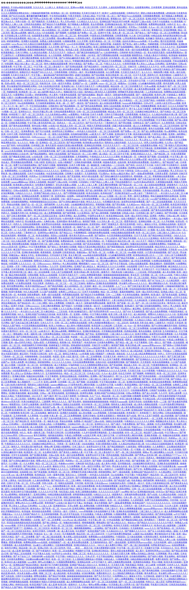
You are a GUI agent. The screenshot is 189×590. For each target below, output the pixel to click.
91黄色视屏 (68, 218)
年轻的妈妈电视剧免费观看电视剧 (145, 289)
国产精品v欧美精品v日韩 (109, 207)
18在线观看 (131, 266)
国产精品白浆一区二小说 (131, 185)
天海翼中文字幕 (152, 548)
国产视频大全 (140, 137)
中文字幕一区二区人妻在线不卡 (49, 66)
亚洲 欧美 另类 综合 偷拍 (142, 323)
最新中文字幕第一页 (123, 449)
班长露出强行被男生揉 (32, 446)
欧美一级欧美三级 (33, 334)
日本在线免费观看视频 (84, 362)
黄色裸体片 (25, 390)
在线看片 (78, 173)
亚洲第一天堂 (13, 266)
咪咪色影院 (161, 480)
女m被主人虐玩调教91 (43, 545)
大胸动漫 (142, 157)
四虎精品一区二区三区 (56, 283)
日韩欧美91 (53, 106)
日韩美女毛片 (133, 13)
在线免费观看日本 (61, 486)
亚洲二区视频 (95, 399)
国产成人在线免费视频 (157, 311)
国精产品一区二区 (86, 227)
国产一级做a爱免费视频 (142, 173)
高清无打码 (150, 258)
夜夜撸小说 (65, 342)
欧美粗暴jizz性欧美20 (93, 142)
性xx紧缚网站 (19, 78)
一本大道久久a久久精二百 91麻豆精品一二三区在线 (43, 311)
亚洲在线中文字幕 (123, 134)
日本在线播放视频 (76, 351)
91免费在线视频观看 (161, 261)
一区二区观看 (156, 418)
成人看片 (140, 551)
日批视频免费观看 (139, 390)
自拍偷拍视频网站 (20, 202)
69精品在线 (156, 35)
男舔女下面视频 (158, 278)
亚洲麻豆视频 (19, 376)
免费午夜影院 (15, 199)
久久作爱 (22, 230)
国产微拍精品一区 (90, 261)
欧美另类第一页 (64, 314)
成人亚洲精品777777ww (170, 455)
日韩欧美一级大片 (74, 303)
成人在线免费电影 (23, 545)
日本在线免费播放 (90, 199)
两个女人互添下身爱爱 (140, 109)
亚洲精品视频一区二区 (91, 151)
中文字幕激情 (50, 328)
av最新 (136, 534)
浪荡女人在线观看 (38, 182)
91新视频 (72, 33)
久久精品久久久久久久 (88, 21)
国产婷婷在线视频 (164, 514)
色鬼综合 (38, 534)
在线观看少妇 (26, 472)
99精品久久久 (116, 506)
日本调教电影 (52, 348)
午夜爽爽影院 (80, 233)
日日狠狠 (132, 83)
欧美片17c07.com (33, 89)
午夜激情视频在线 (160, 365)
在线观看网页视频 (116, 362)
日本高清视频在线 (153, 407)
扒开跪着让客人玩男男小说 (18, 35)
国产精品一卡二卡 (71, 27)
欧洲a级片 (162, 86)
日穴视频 (116, 41)
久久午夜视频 (148, 370)
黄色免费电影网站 (15, 286)
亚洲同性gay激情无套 (48, 233)
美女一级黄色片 (106, 469)
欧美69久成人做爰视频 (165, 525)
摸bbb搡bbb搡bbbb (66, 38)
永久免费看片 (111, 179)
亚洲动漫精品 (42, 227)
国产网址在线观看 (55, 539)
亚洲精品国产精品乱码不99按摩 (115, 21)
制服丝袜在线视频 (76, 190)
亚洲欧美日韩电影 (67, 328)
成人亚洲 (112, 373)
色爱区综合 (118, 140)
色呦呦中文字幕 (83, 551)
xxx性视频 (84, 354)
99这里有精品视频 (55, 173)
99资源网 (9, 64)
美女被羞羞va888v (33, 221)
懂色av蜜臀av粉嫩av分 (27, 500)
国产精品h (155, 50)
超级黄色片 (172, 185)
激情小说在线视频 (112, 106)
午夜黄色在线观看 (68, 95)
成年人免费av (140, 44)
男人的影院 (176, 306)
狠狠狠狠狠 (71, 80)
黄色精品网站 (86, 47)
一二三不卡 (37, 382)
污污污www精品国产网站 (94, 348)
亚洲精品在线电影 (168, 224)
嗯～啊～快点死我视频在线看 (133, 128)
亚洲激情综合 (59, 506)
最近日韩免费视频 (46, 399)
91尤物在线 (83, 396)
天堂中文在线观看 (20, 455)
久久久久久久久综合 (62, 362)
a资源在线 (170, 13)
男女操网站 (170, 556)
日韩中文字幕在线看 (114, 114)
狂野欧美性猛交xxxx (161, 545)
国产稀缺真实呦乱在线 (20, 157)
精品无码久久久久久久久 (167, 247)
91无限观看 (173, 179)
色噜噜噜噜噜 (102, 317)
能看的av (122, 83)
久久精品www (133, 204)
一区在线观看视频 (166, 376)
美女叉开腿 (134, 466)
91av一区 (132, 325)
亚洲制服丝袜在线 (114, 24)
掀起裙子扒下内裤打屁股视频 (104, 100)
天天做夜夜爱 (138, 311)
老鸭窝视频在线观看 (83, 494)
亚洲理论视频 (117, 50)
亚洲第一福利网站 (177, 134)
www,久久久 (116, 311)
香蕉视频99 (35, 582)
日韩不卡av (143, 266)
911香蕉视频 (177, 21)
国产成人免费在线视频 (152, 131)
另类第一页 (62, 444)
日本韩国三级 (37, 145)
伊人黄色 (53, 95)
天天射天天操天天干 (91, 13)
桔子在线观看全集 (167, 466)
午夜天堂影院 (74, 16)
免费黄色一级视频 (131, 517)
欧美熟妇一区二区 (60, 13)
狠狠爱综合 (137, 55)
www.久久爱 (126, 337)
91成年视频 (126, 396)
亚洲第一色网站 (157, 216)
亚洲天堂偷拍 (38, 390)
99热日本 (66, 334)
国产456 (127, 311)
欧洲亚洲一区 (69, 227)
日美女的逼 (60, 176)
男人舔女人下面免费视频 (173, 190)
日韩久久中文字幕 (53, 497)
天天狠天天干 (148, 269)
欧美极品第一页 (129, 157)
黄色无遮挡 (50, 145)
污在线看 (143, 27)
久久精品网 (106, 325)
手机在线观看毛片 (124, 182)
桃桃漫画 (121, 416)
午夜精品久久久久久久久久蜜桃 (105, 157)
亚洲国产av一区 (80, 83)
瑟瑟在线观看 (86, 50)
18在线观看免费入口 (22, 370)
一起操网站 (98, 528)
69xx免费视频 (78, 334)
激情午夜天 (45, 449)
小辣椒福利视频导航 (40, 13)
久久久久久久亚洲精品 (148, 238)
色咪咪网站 (38, 370)
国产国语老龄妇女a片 (84, 387)
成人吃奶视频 (160, 249)
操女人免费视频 (56, 303)
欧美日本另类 (167, 238)
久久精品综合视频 (38, 52)
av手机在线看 (170, 489)
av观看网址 (73, 114)
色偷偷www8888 (66, 463)
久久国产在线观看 (49, 292)
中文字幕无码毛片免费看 (52, 97)
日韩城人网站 (7, 584)
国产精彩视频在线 (116, 247)
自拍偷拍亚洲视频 (106, 171)
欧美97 (105, 13)
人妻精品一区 (179, 351)
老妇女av (94, 458)
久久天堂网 (82, 41)
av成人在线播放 (119, 168)
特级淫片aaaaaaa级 (119, 401)
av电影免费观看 (89, 390)
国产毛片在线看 (43, 131)
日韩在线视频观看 (31, 224)
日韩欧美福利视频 (83, 162)
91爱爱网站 (18, 95)
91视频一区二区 (10, 111)
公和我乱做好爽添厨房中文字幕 (138, 61)
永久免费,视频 (113, 72)
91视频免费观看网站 (33, 300)
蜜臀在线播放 (144, 446)
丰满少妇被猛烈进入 (78, 311)
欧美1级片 (162, 106)
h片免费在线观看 (23, 283)
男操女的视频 (13, 204)
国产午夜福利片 (43, 551)
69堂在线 (145, 317)
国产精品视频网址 (39, 154)
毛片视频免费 (69, 534)
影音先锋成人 (160, 348)
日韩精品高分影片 (154, 441)
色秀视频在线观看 (71, 294)
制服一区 (34, 142)
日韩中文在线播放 (24, 576)
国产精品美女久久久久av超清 (120, 187)
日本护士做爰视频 (30, 404)
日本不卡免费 (106, 27)
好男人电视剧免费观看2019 (174, 66)
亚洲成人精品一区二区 (172, 292)
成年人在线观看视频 (14, 489)
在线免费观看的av (175, 52)
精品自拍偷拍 (69, 187)
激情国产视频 (89, 221)
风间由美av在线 (18, 430)
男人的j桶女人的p (72, 261)
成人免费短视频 (68, 438)
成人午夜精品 (125, 100)
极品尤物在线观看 (18, 275)
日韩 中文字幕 (32, 340)
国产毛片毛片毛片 (94, 123)
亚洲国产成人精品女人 (20, 27)
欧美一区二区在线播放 (119, 500)
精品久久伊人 (56, 92)
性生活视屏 (38, 283)
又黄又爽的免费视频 (29, 58)
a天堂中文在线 (180, 297)
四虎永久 (61, 123)
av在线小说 (53, 126)
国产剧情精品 (97, 128)
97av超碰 (44, 416)
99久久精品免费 (19, 241)
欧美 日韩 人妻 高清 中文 (120, 314)
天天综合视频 (150, 427)
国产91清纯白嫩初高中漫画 (72, 58)
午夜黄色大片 (146, 525)
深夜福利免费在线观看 (124, 95)
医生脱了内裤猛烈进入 (129, 30)
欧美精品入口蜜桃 (74, 407)
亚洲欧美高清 (62, 399)
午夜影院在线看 (102, 50)
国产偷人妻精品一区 (52, 522)
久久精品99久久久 (115, 531)
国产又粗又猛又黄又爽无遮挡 (152, 179)
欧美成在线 (23, 427)
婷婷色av (57, 263)
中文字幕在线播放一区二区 (112, 382)
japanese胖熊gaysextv (25, 140)
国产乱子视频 (90, 469)
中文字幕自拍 (162, 269)
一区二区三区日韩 (90, 27)
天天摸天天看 (118, 565)
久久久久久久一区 (27, 263)
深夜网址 (32, 399)
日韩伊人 (73, 511)
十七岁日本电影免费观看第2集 (15, 69)
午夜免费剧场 (129, 424)
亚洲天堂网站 (65, 216)
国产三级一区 (84, 97)
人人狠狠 (139, 258)
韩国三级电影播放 (72, 497)
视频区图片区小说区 (73, 92)
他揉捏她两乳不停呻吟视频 (35, 345)
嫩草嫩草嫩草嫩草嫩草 (37, 16)
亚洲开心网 (164, 207)
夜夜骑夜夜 (46, 252)
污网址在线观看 (123, 210)
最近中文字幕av (75, 503)
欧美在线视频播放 (161, 362)
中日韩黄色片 (173, 165)
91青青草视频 (129, 64)
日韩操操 (136, 190)
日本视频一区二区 (149, 275)
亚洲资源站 (75, 13)
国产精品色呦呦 (74, 142)
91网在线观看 (103, 86)
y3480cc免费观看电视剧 (91, 275)
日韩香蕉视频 (121, 35)
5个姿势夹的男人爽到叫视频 (129, 435)
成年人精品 (54, 244)
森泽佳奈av (35, 508)
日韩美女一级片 (76, 72)
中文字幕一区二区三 (107, 16)
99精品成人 (7, 351)
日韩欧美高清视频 (18, 123)
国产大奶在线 (7, 576)
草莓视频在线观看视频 (163, 176)
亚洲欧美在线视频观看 (107, 283)
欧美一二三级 (160, 401)
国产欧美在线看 (170, 294)
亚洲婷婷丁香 (47, 196)
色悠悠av (33, 176)
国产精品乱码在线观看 (104, 210)
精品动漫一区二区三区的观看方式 (127, 86)
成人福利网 (43, 92)
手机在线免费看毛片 (100, 300)
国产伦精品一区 (112, 69)
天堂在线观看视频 (169, 44)
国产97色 (138, 469)
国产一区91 (132, 387)
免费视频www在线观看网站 (101, 537)
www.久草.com (99, 97)
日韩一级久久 (155, 342)
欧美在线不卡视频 (74, 117)
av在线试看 (37, 157)
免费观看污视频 (114, 38)
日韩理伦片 (177, 58)
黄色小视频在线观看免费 (56, 64)
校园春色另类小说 (20, 213)
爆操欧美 (95, 165)
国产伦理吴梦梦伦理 (99, 311)
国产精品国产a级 (171, 162)
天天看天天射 (109, 356)
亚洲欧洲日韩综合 (153, 351)
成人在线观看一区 (47, 379)
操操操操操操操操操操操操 (75, 224)
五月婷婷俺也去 (170, 331)
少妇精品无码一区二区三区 (114, 66)
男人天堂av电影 (68, 21)
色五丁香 (163, 145)
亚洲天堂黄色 (39, 531)
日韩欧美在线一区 (169, 368)
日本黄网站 (107, 525)
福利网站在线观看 (53, 187)
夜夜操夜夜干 (25, 494)
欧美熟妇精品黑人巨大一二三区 (26, 179)
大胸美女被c (49, 221)
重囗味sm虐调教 (19, 33)
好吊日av (160, 492)
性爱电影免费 (76, 469)
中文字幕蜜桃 (141, 342)
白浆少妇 (145, 30)
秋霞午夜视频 (15, 292)
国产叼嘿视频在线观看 (108, 55)
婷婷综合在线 (17, 117)
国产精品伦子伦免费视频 (55, 24)
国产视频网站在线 (20, 418)
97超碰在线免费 (156, 300)
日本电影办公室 (174, 159)
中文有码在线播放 (58, 16)
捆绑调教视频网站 (95, 508)
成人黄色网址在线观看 (76, 430)
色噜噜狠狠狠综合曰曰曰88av (44, 202)
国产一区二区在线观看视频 (159, 202)
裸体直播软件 (156, 263)
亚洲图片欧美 (83, 328)
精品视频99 (124, 261)
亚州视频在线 (46, 365)
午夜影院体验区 (27, 258)
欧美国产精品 (86, 140)
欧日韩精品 (31, 362)
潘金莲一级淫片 (54, 27)
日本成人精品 (89, 16)
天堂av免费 (35, 483)
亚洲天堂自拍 (55, 218)
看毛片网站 (158, 413)
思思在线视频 (154, 272)
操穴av (133, 492)
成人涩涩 (160, 582)
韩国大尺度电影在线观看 (99, 126)
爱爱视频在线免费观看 (109, 407)
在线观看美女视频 (40, 35)
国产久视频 (108, 134)
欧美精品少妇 (36, 213)
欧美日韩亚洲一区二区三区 (119, 75)
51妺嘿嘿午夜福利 (123, 469)
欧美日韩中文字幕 (49, 58)
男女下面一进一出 (79, 399)
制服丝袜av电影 (40, 128)
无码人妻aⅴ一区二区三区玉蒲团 (54, 337)
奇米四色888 (90, 342)
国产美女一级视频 (145, 424)
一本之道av (180, 176)
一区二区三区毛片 (76, 123)
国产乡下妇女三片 (156, 280)
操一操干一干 (22, 106)
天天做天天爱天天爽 (118, 289)
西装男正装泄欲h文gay (149, 58)
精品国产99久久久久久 (42, 72)
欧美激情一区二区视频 (41, 190)
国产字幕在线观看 (34, 280)
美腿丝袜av (82, 252)
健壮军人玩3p (34, 33)
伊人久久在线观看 (97, 441)
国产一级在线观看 (104, 227)
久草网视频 (161, 553)
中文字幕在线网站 (105, 556)
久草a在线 (135, 317)
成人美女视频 (169, 272)
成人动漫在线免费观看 (110, 103)
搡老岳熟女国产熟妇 (174, 477)
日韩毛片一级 (131, 506)
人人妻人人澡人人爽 (87, 185)
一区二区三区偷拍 (77, 283)
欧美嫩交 (150, 38)
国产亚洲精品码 (35, 410)
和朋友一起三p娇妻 (146, 565)
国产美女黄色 (75, 401)
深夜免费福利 (33, 294)
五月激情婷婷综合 (54, 373)
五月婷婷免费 (106, 117)
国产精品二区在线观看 (21, 553)
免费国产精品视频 (130, 477)
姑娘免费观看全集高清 (60, 427)
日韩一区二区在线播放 (86, 171)
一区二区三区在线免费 (38, 78)
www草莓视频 (100, 413)
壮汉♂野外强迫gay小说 (74, 280)
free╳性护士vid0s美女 (62, 553)
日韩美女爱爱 (161, 173)
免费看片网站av (43, 61)
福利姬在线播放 (56, 435)
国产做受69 (100, 235)
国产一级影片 (46, 351)
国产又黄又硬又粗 (176, 356)
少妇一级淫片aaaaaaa (71, 199)
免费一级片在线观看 (51, 294)
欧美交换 (81, 148)
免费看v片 (78, 421)
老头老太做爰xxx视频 (66, 185)
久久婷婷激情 (137, 500)
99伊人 (140, 224)
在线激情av (18, 89)
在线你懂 (122, 162)
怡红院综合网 (24, 480)
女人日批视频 (55, 55)
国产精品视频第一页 (70, 106)
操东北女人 (71, 475)
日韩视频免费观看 (152, 16)
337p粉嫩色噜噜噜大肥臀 (150, 83)
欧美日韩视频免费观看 (107, 486)
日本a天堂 (149, 103)
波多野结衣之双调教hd (63, 131)
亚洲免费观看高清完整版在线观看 (79, 517)
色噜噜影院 (150, 373)
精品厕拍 (124, 244)
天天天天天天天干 (57, 52)
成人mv (102, 196)
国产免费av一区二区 (87, 33)
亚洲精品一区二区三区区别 (52, 142)
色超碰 (74, 337)
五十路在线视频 (116, 432)
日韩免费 (82, 475)
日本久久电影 (15, 233)
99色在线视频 (23, 145)
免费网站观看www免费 (50, 387)
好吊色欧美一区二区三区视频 (123, 58)
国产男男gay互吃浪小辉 (41, 19)
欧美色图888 (166, 75)
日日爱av (29, 95)
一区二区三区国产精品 (144, 100)
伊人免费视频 (175, 328)
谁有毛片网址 (11, 548)
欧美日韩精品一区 (138, 52)
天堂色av (133, 27)
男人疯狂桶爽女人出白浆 (162, 452)
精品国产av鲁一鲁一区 (53, 407)
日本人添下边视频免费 (47, 238)
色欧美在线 (116, 272)
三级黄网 (93, 83)
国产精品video (114, 441)
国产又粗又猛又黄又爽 (139, 286)
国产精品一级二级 (124, 342)
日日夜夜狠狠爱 (46, 176)
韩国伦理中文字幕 (175, 227)
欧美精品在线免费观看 (160, 382)
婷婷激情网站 (13, 41)
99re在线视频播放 (26, 103)
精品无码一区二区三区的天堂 (164, 475)
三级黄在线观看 (9, 407)
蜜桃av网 (48, 446)
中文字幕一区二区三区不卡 (130, 548)
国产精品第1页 (22, 421)
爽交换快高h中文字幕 (44, 210)
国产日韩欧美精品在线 (27, 337)
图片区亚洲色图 (168, 41)
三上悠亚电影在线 (86, 19)
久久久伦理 (106, 438)
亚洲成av (77, 340)
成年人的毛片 (7, 539)
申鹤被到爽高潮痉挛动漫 (85, 61)
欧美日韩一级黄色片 (100, 272)
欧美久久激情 (165, 410)
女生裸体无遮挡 (50, 452)
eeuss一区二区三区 (108, 83)
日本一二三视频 (59, 159)
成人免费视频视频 (53, 213)
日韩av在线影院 (21, 190)
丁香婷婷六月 (111, 123)
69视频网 (5, 75)
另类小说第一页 (23, 21)
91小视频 (53, 309)
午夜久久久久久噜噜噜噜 (21, 261)
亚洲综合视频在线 (92, 109)
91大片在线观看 (44, 297)
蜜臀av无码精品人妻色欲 (143, 553)
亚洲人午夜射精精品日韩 (158, 483)
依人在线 (160, 230)
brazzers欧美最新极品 (132, 103)
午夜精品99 (111, 241)
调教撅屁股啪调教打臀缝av (144, 151)
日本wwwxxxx (39, 137)
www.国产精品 (121, 117)
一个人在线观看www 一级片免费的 (163, 168)
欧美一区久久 (71, 207)
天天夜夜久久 (53, 21)
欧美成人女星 (72, 50)
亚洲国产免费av (149, 396)
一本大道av (177, 218)
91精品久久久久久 (24, 193)
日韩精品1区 (17, 100)
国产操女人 (140, 33)
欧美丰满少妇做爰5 (119, 418)
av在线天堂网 (89, 435)
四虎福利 (173, 173)
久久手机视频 (168, 221)
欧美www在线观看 (49, 275)
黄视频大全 (116, 19)
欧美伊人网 (160, 95)
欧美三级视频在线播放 (104, 47)
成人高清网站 (80, 216)
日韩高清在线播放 (33, 24)
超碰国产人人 (120, 379)
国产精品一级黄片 (119, 368)
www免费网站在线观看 (25, 159)
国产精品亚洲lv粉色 (139, 418)
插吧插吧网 (49, 204)
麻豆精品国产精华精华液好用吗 (59, 75)
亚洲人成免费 (17, 362)
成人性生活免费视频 (141, 261)
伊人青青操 (83, 128)
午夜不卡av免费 (159, 337)
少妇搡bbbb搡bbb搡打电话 (26, 97)
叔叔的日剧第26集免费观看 (70, 145)
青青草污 (103, 218)
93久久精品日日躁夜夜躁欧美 (37, 44)
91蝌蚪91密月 (59, 44)
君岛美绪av (43, 266)
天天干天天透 (139, 75)
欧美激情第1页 (19, 410)
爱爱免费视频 (15, 542)
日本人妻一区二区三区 (53, 359)
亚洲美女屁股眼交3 (106, 416)
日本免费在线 (8, 500)
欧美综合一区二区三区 (138, 199)
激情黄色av (114, 218)
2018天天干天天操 (145, 165)
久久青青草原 (168, 123)
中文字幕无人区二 (171, 430)
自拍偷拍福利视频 (79, 134)
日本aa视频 (16, 300)
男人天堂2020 (177, 171)
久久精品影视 (25, 171)
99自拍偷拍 (14, 187)
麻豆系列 (24, 354)
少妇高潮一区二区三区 (28, 365)
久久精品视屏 (173, 280)
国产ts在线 (131, 416)
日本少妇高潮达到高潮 (49, 86)
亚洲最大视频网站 (62, 446)
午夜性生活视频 (159, 134)
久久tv (104, 373)
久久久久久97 (89, 30)
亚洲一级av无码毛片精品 (137, 216)
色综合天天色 (156, 579)
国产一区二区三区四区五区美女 (43, 216)
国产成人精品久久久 (117, 522)
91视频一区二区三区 (117, 196)
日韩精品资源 (177, 269)
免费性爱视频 (90, 359)
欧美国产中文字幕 (131, 106)
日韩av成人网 (173, 216)
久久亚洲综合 (83, 213)
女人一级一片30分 (136, 458)
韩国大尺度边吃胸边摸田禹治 (92, 247)
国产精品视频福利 (116, 446)
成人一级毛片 (164, 258)
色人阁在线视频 (58, 78)
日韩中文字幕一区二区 (18, 483)
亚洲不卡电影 (17, 306)
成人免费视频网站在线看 (59, 441)
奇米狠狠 (22, 294)
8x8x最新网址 (93, 148)
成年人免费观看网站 (124, 579)
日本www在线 (142, 171)
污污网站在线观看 (10, 137)
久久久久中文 (11, 311)
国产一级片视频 (108, 148)
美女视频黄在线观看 (95, 72)
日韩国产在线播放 (158, 390)
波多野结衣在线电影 (51, 224)
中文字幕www (97, 238)
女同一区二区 (55, 354)
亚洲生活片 (51, 162)
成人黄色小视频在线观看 (79, 325)
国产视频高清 (38, 21)
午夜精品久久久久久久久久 (46, 171)
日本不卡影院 (140, 280)
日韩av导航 (54, 317)
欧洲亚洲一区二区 (28, 92)
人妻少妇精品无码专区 (30, 30)
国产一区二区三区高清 (134, 19)
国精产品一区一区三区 (32, 204)
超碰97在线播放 (83, 75)
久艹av (43, 525)
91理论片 (170, 100)
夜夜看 (141, 218)
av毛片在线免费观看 (142, 69)
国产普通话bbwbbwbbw (88, 438)
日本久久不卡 (83, 187)
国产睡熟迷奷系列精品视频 (64, 120)
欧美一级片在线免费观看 (137, 50)
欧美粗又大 (145, 114)
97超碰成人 (172, 95)
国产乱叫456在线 (17, 16)
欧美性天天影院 (121, 525)
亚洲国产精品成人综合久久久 (48, 193)
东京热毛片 (114, 280)
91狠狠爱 (53, 289)
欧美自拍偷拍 (93, 193)
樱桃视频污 (84, 263)
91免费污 (101, 30)
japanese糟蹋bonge (109, 159)
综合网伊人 (156, 162)
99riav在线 (6, 244)
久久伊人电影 (63, 204)
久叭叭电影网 (160, 542)
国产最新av (168, 345)
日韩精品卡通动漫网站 (22, 148)
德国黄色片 (117, 494)
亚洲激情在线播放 (40, 120)
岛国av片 (71, 52)
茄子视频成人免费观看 (173, 16)
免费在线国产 (70, 19)
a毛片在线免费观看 (115, 340)
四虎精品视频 (131, 331)
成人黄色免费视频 (148, 387)
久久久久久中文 (168, 47)
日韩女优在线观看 (163, 61)
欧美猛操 (173, 55)
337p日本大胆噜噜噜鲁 (45, 148)
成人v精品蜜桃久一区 (17, 348)
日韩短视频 (33, 275)
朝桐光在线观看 (66, 483)
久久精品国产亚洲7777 (12, 528)
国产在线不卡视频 (47, 165)
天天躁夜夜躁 (91, 173)
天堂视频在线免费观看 (112, 331)
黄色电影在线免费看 (42, 511)
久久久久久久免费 (28, 570)
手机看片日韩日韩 (38, 354)
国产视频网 (75, 30)
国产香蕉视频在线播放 (69, 410)
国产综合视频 (98, 75)
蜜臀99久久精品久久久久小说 (48, 261)
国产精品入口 (66, 233)
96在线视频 (125, 55)
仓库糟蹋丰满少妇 (111, 202)
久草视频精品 (52, 342)
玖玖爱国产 (81, 531)
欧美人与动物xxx (168, 97)
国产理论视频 (125, 123)
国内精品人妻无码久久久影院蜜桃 (100, 92)
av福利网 (115, 230)
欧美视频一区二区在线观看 (26, 486)
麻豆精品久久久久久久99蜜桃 (111, 266)
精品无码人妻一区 (157, 159)
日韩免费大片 (90, 407)
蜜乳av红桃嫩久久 (47, 562)
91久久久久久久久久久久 (43, 80)
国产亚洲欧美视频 (51, 241)
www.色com (17, 44)
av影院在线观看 (117, 13)
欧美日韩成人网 (82, 272)
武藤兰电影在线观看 (122, 126)
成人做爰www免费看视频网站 (138, 249)
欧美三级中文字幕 (106, 435)
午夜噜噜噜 (14, 413)
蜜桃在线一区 (180, 241)
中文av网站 (153, 41)
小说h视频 (30, 489)
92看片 (10, 97)
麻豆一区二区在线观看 (39, 272)
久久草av (169, 142)
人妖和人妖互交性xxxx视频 (168, 103)
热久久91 (144, 438)
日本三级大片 (78, 446)
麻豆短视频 (33, 393)
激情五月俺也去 (70, 354)
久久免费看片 (159, 446)
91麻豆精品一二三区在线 (113, 165)
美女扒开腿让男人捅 (43, 111)
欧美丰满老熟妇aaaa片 (36, 286)
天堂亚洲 (179, 323)
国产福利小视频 (155, 556)
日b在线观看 (45, 356)
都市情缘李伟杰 (36, 348)
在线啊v (71, 196)
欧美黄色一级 (39, 368)
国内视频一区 (28, 551)
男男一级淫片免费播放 (139, 196)
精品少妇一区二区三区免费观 (42, 38)
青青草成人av (38, 27)
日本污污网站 (22, 52)
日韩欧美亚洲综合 (10, 390)
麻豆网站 (137, 309)
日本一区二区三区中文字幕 (146, 78)
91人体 (132, 35)
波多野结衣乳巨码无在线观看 (83, 137)
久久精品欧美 (141, 300)
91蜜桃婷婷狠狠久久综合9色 (15, 154)
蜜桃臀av (60, 80)
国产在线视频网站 (125, 47)
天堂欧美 (172, 249)
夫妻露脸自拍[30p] (111, 337)
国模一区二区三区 (170, 50)
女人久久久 (147, 72)
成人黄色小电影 (123, 461)
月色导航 (79, 483)
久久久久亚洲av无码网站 (119, 97)
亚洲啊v (94, 376)
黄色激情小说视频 (68, 247)
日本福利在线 (103, 78)
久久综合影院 (175, 469)
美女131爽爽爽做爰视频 (130, 508)
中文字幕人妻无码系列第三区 (42, 123)
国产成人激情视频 (94, 190)
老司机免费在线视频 (37, 230)
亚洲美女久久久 (102, 424)
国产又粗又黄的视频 (17, 216)
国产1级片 (49, 396)
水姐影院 (117, 44)
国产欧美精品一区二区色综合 (79, 249)
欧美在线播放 (42, 235)
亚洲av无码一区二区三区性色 (52, 548)
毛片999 (120, 171)
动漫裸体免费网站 (158, 244)
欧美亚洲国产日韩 (96, 531)
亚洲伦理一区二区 (74, 109)
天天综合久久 (167, 548)
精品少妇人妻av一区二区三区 (29, 64)
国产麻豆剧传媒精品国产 (44, 168)
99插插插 (160, 100)
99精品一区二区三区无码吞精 (81, 78)
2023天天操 (58, 61)
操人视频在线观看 (18, 173)
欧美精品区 (14, 438)
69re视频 (132, 252)
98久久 (68, 61)
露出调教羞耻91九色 (158, 283)
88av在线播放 (147, 534)
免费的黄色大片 (104, 573)
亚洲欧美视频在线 (91, 331)
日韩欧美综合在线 (156, 227)
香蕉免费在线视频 (20, 244)
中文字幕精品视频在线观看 (14, 278)
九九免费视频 (73, 466)
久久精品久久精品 (95, 179)
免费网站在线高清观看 (175, 92)
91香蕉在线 (32, 351)
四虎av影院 (10, 83)
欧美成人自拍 (70, 89)
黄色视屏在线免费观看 (138, 162)
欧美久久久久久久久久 (98, 553)
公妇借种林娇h (111, 52)
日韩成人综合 (128, 213)
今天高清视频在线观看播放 (120, 235)
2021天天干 (141, 241)
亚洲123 (90, 351)
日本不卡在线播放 (161, 21)
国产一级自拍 (164, 89)
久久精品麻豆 (123, 151)
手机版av (167, 351)
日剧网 (8, 410)
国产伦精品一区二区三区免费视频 (163, 33)
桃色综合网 (71, 97)
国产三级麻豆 (157, 213)
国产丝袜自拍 (91, 103)
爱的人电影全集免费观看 (153, 13)
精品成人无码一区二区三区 (64, 35)
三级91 (64, 317)
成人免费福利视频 (103, 140)
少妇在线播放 (88, 444)
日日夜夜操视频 (72, 432)
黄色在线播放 (30, 151)
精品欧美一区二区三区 (32, 187)
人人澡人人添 (45, 506)
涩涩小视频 (166, 78)
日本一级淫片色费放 (62, 83)
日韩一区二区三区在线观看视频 (92, 111)
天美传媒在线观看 (151, 190)
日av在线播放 (117, 475)
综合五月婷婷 (125, 373)
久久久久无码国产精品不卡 (27, 514)
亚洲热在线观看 (151, 97)
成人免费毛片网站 (114, 497)
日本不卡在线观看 (10, 258)
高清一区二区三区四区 (139, 278)
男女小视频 (80, 55)
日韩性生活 (138, 123)
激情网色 (165, 58)
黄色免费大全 (75, 221)
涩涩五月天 (6, 95)
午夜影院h (126, 69)
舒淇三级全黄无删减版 (131, 399)
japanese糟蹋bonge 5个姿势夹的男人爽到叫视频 (73, 385)
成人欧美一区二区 (38, 218)
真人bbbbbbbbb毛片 (20, 80)
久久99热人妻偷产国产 (110, 137)
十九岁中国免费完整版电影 (14, 359)
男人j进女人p (145, 140)
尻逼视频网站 (98, 38)
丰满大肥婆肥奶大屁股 (107, 444)
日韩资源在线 (69, 252)
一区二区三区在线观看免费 (113, 199)
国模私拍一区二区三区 (89, 80)
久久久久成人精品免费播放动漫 (141, 354)
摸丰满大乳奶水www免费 (81, 235)
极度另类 (61, 148)
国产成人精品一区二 (158, 137)
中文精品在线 (149, 399)
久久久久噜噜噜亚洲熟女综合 (15, 13)
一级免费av (127, 137)
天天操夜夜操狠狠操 (46, 103)
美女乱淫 (135, 275)
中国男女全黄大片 (96, 216)
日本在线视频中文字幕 (104, 511)
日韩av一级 (45, 393)
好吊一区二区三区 (28, 331)
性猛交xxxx (137, 427)
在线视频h (148, 401)
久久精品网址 (121, 27)
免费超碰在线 (40, 55)
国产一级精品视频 (145, 95)
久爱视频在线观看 (24, 55)
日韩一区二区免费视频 (16, 50)
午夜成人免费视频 (175, 340)
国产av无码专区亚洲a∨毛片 (26, 449)
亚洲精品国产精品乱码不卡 (115, 109)
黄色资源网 (168, 83)
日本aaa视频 (150, 86)
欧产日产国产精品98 (52, 89)
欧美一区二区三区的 (146, 233)
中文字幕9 (130, 475)
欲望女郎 (28, 100)
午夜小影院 (39, 162)
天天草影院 (58, 117)
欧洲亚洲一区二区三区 (59, 472)
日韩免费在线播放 (52, 334)
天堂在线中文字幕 (137, 80)
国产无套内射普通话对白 (60, 230)
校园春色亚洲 (109, 162)
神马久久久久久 (94, 202)
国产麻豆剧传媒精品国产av (90, 52)
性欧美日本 (45, 83)
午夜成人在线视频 (104, 387)
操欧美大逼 (53, 421)
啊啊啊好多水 (75, 331)
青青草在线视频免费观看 (107, 309)
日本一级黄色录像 (56, 475)
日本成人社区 (93, 373)
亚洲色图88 (171, 64)
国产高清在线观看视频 (33, 568)
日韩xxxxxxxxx (44, 263)
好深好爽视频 (170, 30)
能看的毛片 (25, 72)
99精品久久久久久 (75, 556)
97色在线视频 (104, 390)
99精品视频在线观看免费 (123, 233)
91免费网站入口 (16, 47)
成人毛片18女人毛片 (14, 517)
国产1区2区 (173, 252)
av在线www (163, 151)
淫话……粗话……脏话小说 (22, 61)
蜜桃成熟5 (18, 334)
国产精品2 (170, 492)
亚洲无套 (39, 249)
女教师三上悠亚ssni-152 (69, 292)
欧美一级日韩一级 (77, 159)
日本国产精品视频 (20, 19)
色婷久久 (5, 213)
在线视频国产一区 (57, 542)
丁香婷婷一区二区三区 (55, 320)
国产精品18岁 (92, 44)
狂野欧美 (58, 19)
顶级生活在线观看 (72, 404)
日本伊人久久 (145, 506)
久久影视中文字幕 (105, 385)
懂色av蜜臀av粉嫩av (101, 120)
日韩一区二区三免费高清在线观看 (71, 323)
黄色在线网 (83, 35)
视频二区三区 (79, 553)
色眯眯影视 (12, 92)
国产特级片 (67, 306)
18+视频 (151, 230)
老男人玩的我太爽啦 (154, 142)
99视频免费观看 (148, 106)
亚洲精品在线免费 (30, 196)
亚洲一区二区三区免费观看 (15, 176)
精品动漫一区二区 (101, 320)
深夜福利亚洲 (138, 587)
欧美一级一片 (63, 103)
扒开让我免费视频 (146, 120)
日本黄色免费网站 (106, 342)
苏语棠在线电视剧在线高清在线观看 (24, 522)
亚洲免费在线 (28, 131)
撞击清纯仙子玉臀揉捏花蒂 (44, 69)
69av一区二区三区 (74, 359)
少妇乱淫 (181, 494)
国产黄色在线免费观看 (16, 38)
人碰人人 (181, 537)
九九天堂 (54, 266)
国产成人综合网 (150, 393)
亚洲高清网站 (66, 266)
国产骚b (139, 306)
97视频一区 (140, 449)
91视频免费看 (69, 41)
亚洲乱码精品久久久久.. (141, 154)
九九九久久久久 (135, 142)
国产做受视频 (69, 213)
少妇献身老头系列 (22, 120)
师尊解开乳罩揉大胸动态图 (131, 92)
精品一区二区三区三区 (28, 83)
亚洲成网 (57, 252)
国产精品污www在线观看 (129, 16)
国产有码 (11, 145)
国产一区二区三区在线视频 (104, 582)
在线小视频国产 (65, 162)
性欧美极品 (136, 480)
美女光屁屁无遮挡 (156, 52)
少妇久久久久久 (83, 570)
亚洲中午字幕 (104, 33)
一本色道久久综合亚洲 (86, 131)
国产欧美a (128, 44)
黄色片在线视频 (156, 128)
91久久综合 (67, 387)
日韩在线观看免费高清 (65, 111)
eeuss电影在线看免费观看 (95, 255)
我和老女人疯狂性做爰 (166, 38)
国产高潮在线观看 (74, 66)
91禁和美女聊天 (83, 38)
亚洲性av (23, 247)
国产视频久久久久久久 (58, 469)
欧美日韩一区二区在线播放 (34, 413)
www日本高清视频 (76, 44)
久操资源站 (80, 241)
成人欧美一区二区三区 (13, 207)
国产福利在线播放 (87, 95)
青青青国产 (77, 342)
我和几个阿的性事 (34, 207)
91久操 (120, 249)
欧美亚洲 (96, 325)
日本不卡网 (12, 134)
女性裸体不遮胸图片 (45, 185)
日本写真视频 (17, 269)
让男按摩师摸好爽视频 (134, 38)
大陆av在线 (54, 455)
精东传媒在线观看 (142, 134)
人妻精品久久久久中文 (149, 66)
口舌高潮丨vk (120, 325)
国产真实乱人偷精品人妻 (71, 452)
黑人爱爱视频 (135, 117)
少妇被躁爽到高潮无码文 (48, 140)
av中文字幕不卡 (91, 117)
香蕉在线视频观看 (174, 300)
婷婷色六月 (153, 75)
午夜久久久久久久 (113, 64)
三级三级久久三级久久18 (169, 233)
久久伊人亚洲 (109, 151)
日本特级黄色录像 (47, 151)
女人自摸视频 (141, 187)
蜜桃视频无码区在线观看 (168, 458)
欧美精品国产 (107, 193)
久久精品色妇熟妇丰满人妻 (165, 114)
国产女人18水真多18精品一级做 (163, 531)
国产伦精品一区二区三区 (79, 320)
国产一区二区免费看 (51, 520)
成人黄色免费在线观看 (70, 69)
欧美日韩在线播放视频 (18, 477)
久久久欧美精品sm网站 (56, 114)
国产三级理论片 (153, 123)
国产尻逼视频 (74, 176)
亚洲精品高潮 (84, 562)
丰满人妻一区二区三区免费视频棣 (65, 416)
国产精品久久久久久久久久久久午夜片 (148, 356)
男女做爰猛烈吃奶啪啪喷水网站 (22, 86)
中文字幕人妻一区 (42, 134)
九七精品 (41, 469)
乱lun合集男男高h (158, 317)
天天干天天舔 (140, 235)
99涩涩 (170, 323)
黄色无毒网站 (40, 435)
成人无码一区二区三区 (74, 179)
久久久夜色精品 (27, 297)
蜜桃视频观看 (128, 359)
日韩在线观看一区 (20, 218)
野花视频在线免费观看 (22, 162)
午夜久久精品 (180, 275)
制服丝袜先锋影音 (72, 522)
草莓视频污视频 (103, 204)
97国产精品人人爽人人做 (102, 182)
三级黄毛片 (178, 75)
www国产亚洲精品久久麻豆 (163, 199)
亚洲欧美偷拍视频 (30, 252)
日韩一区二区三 (12, 131)
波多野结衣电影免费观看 (133, 202)
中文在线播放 (87, 514)
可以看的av (104, 173)
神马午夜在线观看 (90, 176)
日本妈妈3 (84, 182)
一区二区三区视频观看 (90, 337)
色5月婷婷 (128, 89)
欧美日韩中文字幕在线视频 (126, 438)
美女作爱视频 (97, 24)
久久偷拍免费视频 (126, 148)
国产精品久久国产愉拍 (12, 587)
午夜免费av (89, 317)
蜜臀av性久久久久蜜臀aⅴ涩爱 (133, 159)
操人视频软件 (24, 382)
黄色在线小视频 (39, 126)
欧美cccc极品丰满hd (120, 173)
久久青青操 (33, 416)
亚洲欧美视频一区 (153, 435)
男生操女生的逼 (120, 466)
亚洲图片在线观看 (30, 41)
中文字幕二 (37, 75)
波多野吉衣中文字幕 (96, 446)
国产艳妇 (146, 379)
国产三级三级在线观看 (68, 151)
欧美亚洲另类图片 (32, 199)
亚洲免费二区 (35, 359)
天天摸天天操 (134, 370)
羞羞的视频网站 (127, 292)
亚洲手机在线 (57, 109)
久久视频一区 (15, 463)
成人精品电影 (140, 314)
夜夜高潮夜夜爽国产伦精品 (41, 50)
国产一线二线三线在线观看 (129, 452)
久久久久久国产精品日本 (124, 120)
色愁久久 (17, 224)
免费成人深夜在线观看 (51, 41)
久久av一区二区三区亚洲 (160, 27)
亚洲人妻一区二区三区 (123, 33)
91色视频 (78, 306)
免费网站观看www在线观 (156, 469)
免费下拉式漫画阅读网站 (25, 165)
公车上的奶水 (111, 238)
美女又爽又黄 (75, 255)
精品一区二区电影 (109, 292)
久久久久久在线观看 (54, 249)
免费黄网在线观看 (157, 24)
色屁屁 (140, 252)
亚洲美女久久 (25, 111)
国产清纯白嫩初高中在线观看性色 (116, 176)
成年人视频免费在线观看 (108, 297)
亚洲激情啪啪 (160, 148)
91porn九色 (66, 508)
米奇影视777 (15, 114)
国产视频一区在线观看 (158, 157)
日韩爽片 (69, 173)
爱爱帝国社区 (131, 221)
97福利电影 (73, 365)
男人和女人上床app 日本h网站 (150, 64)
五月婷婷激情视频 (70, 140)
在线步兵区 (25, 137)
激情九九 (15, 446)
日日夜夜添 (126, 280)
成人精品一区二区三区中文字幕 (114, 154)
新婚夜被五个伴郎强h (59, 345)
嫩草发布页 (14, 109)
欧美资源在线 (102, 19)
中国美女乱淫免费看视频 (102, 35)
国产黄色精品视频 (151, 570)
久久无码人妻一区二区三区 (110, 221)
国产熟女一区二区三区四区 (60, 525)
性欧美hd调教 (127, 455)
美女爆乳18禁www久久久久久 (133, 283)
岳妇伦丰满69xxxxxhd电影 (134, 41)
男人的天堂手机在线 (70, 458)
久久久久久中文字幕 (11, 252)
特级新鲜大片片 (180, 497)
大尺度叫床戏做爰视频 (156, 252)
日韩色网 (17, 320)
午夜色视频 (83, 100)
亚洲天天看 (74, 444)
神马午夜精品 (75, 64)
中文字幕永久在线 (42, 553)
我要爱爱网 (169, 263)
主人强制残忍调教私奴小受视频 (84, 418)
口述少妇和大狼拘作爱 (16, 385)
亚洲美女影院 (149, 309)
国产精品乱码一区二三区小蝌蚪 (83, 154)
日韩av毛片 (166, 497)
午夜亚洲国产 (142, 475)
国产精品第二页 (162, 154)
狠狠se (146, 452)
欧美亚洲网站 (131, 385)
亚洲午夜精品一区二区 (100, 41)
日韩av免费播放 (133, 393)
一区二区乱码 (11, 30)
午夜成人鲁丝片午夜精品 (156, 55)
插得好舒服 (106, 44)
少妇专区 (91, 55)
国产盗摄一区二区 (126, 303)
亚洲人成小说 (55, 100)
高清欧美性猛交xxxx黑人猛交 (129, 193)
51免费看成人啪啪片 (97, 500)
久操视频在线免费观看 (113, 306)
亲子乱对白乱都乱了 (167, 309)
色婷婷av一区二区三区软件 (78, 461)
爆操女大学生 (151, 224)
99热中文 (171, 24)
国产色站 (90, 334)
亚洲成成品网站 (119, 278)
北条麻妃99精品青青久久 (147, 111)
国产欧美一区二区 (97, 252)
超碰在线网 (111, 30)
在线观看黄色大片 (71, 390)
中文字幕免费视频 (38, 247)
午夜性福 (85, 114)
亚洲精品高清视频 (93, 145)
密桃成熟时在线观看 (81, 345)
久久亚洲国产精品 (26, 238)
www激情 (32, 562)
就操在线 (120, 354)
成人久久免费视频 (142, 126)
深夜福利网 (37, 556)
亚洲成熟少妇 (68, 86)
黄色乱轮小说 (174, 303)
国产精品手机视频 (128, 238)
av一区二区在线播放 (159, 171)
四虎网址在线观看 (137, 168)
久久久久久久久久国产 (109, 492)
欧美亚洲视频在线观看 (36, 47)
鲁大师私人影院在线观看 (52, 269)
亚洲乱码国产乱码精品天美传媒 (161, 19)
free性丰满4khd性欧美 (144, 182)
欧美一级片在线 (178, 72)
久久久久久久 (131, 140)
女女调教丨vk (92, 258)
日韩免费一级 (53, 531)
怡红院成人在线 (92, 463)
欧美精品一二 (111, 128)
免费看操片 (68, 55)
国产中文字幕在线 (144, 148)
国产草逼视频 (40, 472)
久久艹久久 (95, 396)
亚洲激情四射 (102, 334)
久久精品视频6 (89, 539)
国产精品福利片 (92, 66)
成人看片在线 (68, 531)
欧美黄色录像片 (167, 537)
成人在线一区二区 (87, 207)
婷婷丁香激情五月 (110, 224)
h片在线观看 (48, 33)
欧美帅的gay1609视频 (71, 244)
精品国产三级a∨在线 (141, 21)
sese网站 (125, 492)
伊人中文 (5, 300)
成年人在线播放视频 (53, 207)
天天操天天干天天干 (54, 430)
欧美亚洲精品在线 (115, 216)
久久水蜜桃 (29, 463)
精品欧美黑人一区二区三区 (38, 117)
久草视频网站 (82, 157)
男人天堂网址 (151, 218)
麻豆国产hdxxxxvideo (23, 249)
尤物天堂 (132, 66)
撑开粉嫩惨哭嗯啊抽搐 (35, 587)
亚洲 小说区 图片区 (69, 356)
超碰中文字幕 (180, 210)
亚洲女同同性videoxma (97, 289)
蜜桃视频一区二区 (143, 176)
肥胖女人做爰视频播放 (136, 340)
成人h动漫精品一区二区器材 (55, 30)
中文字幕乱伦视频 (165, 120)
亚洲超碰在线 (41, 100)
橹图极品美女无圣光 (165, 421)
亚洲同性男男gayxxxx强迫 (139, 542)
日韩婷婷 (123, 52)
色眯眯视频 (153, 44)
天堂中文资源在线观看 (176, 354)
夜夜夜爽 (97, 162)
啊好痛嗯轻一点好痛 (30, 520)
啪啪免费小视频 (161, 72)
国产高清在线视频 (92, 244)
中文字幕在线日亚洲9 (79, 300)
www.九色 (182, 249)
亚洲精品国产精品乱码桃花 (141, 514)
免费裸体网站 (11, 171)
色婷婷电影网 (25, 134)
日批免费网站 (174, 480)
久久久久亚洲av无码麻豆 (70, 309)
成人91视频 (10, 365)
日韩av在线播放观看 (138, 263)
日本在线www (101, 483)
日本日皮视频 (143, 35)
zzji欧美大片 (95, 134)
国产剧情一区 (34, 241)
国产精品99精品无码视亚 (160, 235)
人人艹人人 (121, 286)
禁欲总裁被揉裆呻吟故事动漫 (164, 196)
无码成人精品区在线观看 (155, 117)
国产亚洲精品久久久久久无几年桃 (152, 359)
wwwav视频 (10, 525)
